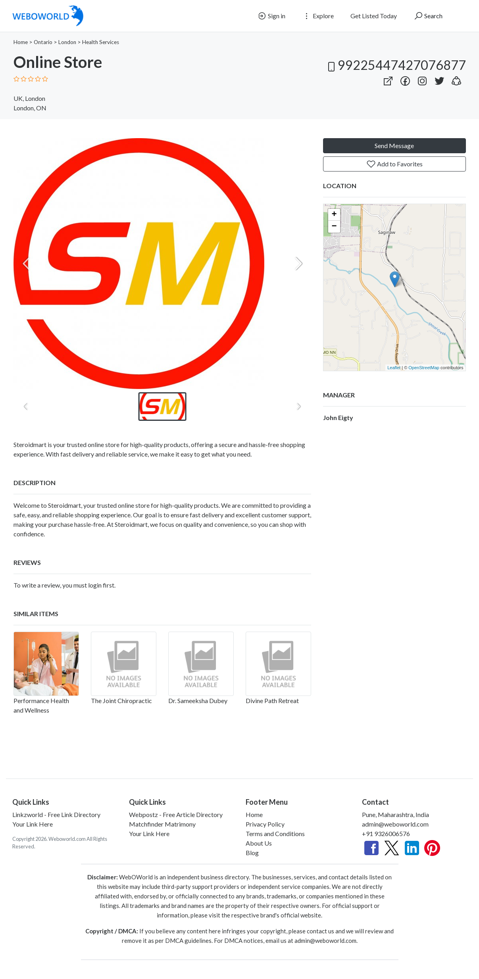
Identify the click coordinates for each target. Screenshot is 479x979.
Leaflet (393, 367)
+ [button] (334, 215)
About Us (259, 843)
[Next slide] (298, 263)
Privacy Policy (265, 824)
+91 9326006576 (386, 833)
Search (428, 16)
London (67, 42)
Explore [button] (318, 16)
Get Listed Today (373, 15)
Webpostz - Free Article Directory (176, 814)
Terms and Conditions (275, 833)
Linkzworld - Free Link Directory (56, 814)
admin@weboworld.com (395, 824)
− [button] (334, 227)
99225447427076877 (395, 65)
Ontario (43, 42)
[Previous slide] (26, 263)
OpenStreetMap (423, 367)
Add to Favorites (394, 164)
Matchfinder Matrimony (162, 824)
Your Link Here (32, 824)
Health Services (100, 42)
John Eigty (338, 417)
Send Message (394, 145)
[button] (456, 79)
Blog (252, 852)
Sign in (271, 16)
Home (20, 42)
